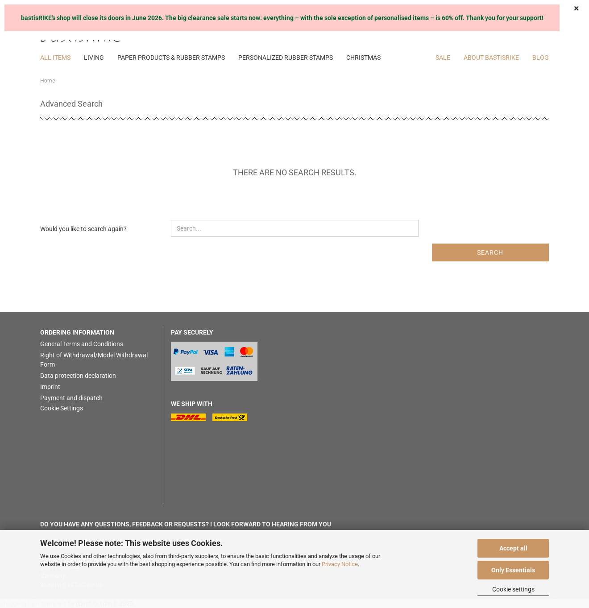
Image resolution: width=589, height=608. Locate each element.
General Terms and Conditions (81, 343)
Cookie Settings (61, 408)
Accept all (513, 548)
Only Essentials (513, 570)
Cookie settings (513, 589)
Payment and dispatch (71, 397)
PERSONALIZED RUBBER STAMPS (285, 57)
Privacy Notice (340, 564)
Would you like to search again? (83, 228)
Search (490, 252)
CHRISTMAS (363, 57)
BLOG (540, 57)
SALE (443, 57)
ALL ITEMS (55, 57)
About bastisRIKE (491, 57)
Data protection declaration (78, 375)
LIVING (94, 57)
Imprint (50, 386)
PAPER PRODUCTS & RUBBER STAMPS (171, 57)
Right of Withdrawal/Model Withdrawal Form (94, 360)
